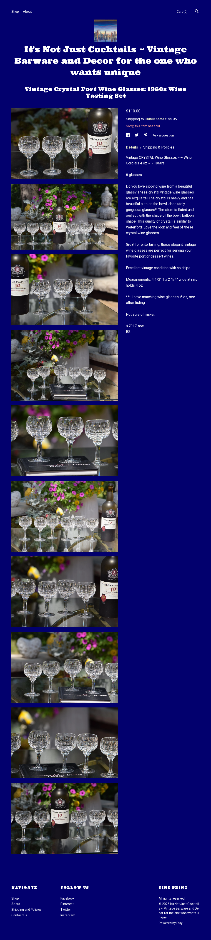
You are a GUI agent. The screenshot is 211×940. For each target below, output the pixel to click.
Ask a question (163, 135)
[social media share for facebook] (128, 135)
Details (132, 147)
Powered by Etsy (171, 923)
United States (155, 119)
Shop (15, 11)
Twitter (65, 909)
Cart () (182, 11)
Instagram (67, 915)
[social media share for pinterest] (146, 135)
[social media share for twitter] (137, 135)
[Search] (196, 11)
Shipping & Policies (158, 147)
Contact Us (19, 915)
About (27, 11)
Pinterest (67, 904)
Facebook (67, 898)
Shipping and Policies (26, 909)
